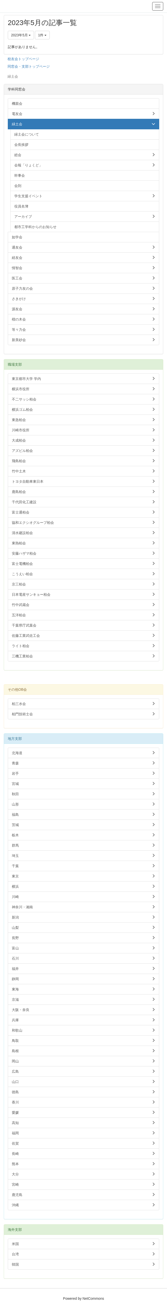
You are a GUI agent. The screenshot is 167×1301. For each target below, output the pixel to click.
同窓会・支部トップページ (29, 66)
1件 (42, 35)
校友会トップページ (23, 59)
